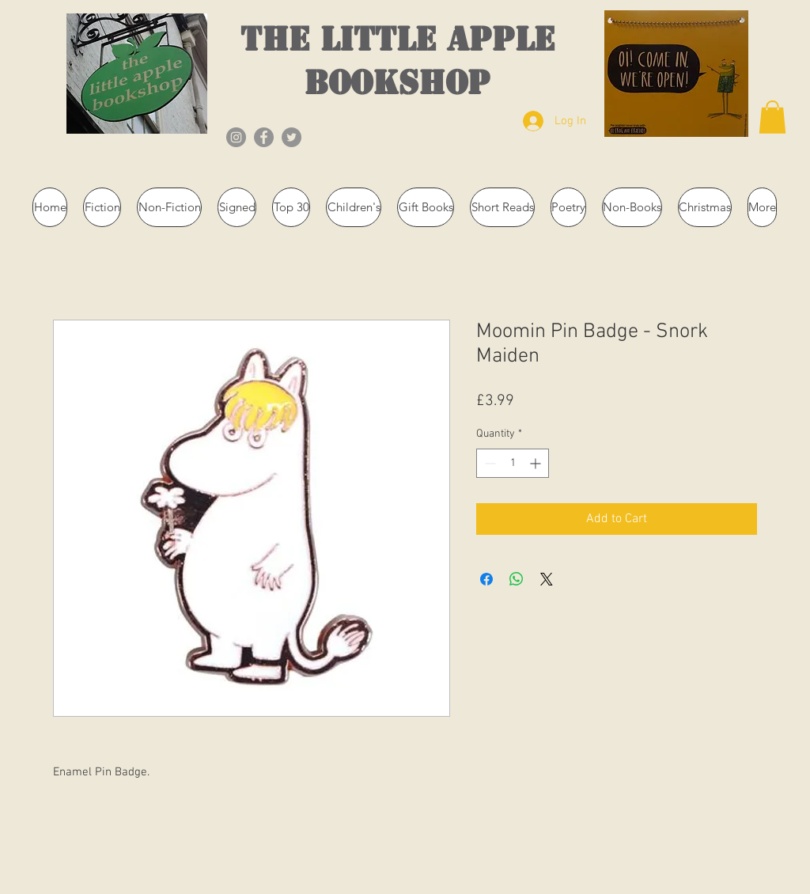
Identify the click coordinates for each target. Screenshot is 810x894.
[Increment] (537, 463)
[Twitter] (291, 137)
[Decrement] (488, 463)
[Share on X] (546, 579)
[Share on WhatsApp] (516, 579)
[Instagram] (236, 137)
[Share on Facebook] (486, 579)
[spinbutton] (512, 463)
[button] (772, 117)
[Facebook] (264, 137)
